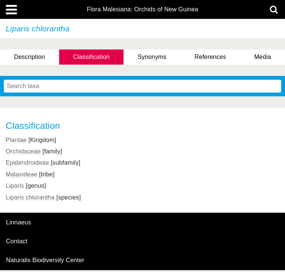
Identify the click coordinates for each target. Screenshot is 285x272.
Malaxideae (21, 174)
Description (29, 57)
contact (16, 241)
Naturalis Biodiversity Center (45, 260)
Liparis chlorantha (30, 197)
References (210, 57)
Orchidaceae (23, 151)
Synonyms (152, 57)
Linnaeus (18, 222)
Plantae (16, 140)
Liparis (15, 185)
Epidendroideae (27, 162)
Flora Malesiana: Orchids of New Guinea (142, 9)
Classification (91, 57)
